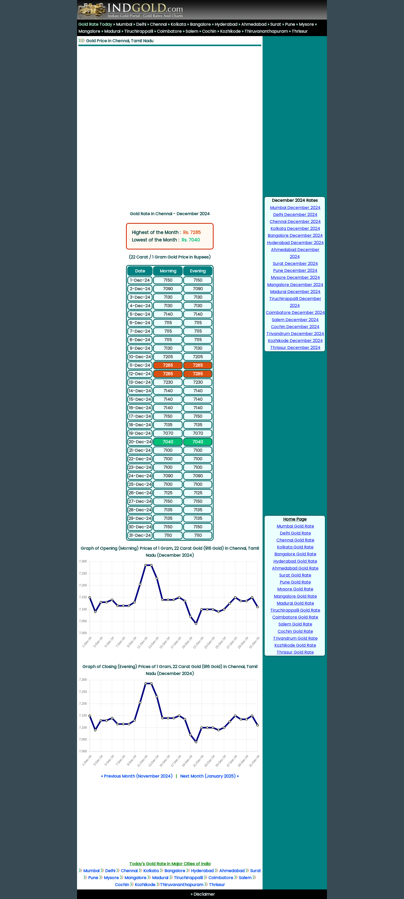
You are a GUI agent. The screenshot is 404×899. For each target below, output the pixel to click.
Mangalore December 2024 (295, 285)
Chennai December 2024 (295, 221)
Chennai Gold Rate (295, 540)
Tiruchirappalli (138, 31)
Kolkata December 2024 (295, 228)
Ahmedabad (253, 24)
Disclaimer (203, 894)
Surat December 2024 (295, 264)
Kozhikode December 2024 (295, 341)
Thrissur (300, 31)
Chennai (158, 24)
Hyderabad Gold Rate (295, 561)
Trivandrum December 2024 (295, 334)
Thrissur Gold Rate (295, 652)
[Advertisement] (169, 127)
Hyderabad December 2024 (295, 243)
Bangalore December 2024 (295, 235)
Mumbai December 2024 (295, 208)
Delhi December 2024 (295, 215)
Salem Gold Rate (295, 624)
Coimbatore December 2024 (295, 312)
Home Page (295, 519)
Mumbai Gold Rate (295, 526)
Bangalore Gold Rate (295, 554)
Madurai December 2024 (295, 292)
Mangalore (89, 31)
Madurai (112, 31)
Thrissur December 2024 (295, 348)
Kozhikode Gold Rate (295, 645)
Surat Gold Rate (295, 575)
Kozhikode (230, 31)
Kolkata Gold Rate (295, 547)
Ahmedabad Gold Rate (295, 568)
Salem (192, 31)
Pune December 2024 (295, 270)
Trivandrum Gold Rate (295, 638)
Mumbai (124, 24)
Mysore (306, 24)
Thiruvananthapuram (266, 31)
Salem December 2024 (295, 320)
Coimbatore (169, 31)
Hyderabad (226, 24)
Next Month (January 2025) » (209, 776)
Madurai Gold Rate (295, 603)
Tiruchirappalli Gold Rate (295, 610)
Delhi (141, 24)
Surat (275, 24)
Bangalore (200, 24)
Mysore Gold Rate (295, 589)
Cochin (209, 31)
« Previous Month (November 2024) (137, 776)
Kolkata (178, 24)
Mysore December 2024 (295, 277)
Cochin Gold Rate (295, 631)
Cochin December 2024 (295, 327)
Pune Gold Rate (295, 582)
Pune (290, 24)
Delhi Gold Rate (295, 533)
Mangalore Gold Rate (295, 596)
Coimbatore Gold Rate (295, 617)
